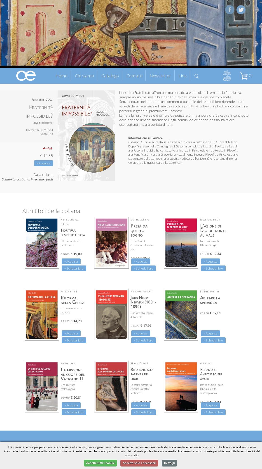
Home (61, 75)
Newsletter (160, 75)
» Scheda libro (74, 268)
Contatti (134, 75)
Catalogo (110, 75)
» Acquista (43, 163)
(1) (246, 75)
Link (183, 75)
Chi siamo (84, 75)
